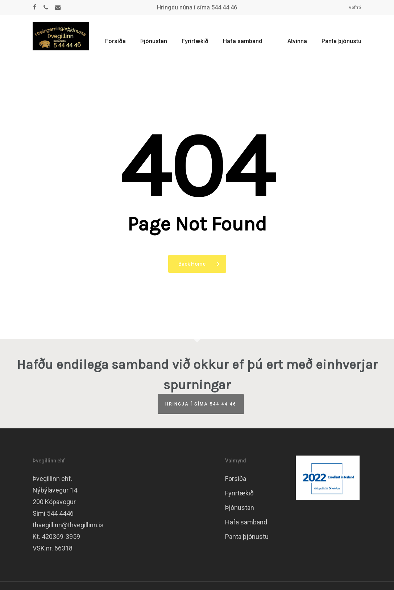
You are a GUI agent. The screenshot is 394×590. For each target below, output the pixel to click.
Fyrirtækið (239, 493)
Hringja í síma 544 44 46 (200, 404)
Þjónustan (239, 507)
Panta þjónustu (247, 536)
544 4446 (60, 513)
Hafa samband (246, 522)
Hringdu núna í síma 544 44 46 (197, 7)
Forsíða (235, 478)
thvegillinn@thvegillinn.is (68, 525)
